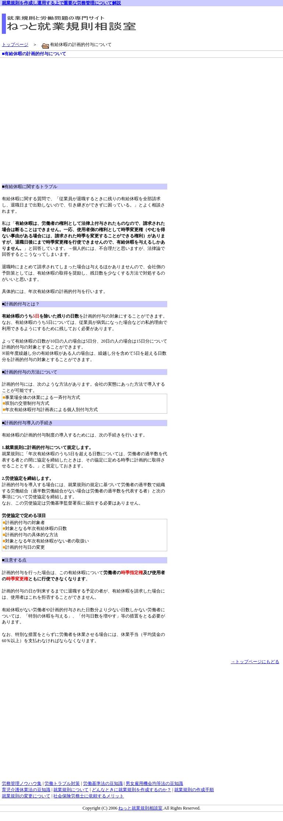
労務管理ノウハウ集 (22, 783)
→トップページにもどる (255, 661)
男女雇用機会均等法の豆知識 (154, 783)
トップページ (15, 44)
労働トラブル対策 (62, 783)
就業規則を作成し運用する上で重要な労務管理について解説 (61, 3)
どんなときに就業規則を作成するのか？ (131, 789)
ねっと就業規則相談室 (140, 808)
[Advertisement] (63, 125)
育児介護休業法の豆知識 (26, 789)
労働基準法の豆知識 (103, 783)
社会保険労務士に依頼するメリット (88, 796)
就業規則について (71, 789)
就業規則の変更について (26, 796)
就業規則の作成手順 (194, 789)
